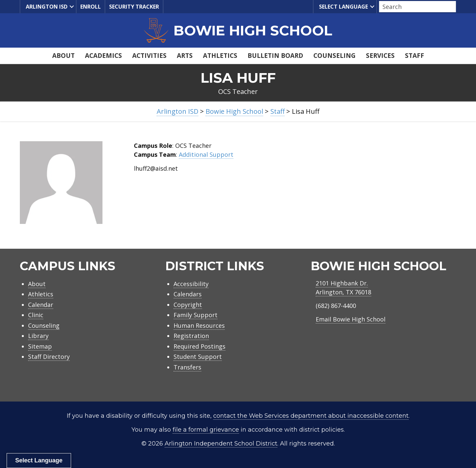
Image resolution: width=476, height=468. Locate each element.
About (63, 55)
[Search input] (416, 6)
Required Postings (199, 346)
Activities (149, 55)
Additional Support (206, 154)
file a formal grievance (206, 429)
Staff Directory (49, 357)
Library (38, 336)
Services (380, 55)
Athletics (220, 55)
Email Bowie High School (350, 319)
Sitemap (40, 346)
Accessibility (191, 284)
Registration (191, 336)
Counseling (334, 55)
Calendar (40, 305)
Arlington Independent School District (221, 443)
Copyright (188, 305)
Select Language (342, 6)
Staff (414, 55)
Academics (103, 55)
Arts (185, 55)
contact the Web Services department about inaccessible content (311, 415)
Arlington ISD (45, 6)
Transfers (187, 367)
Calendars (188, 294)
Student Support (198, 357)
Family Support (196, 315)
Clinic (35, 315)
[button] (71, 6)
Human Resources (199, 325)
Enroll (90, 6)
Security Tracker (134, 6)
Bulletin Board (275, 55)
